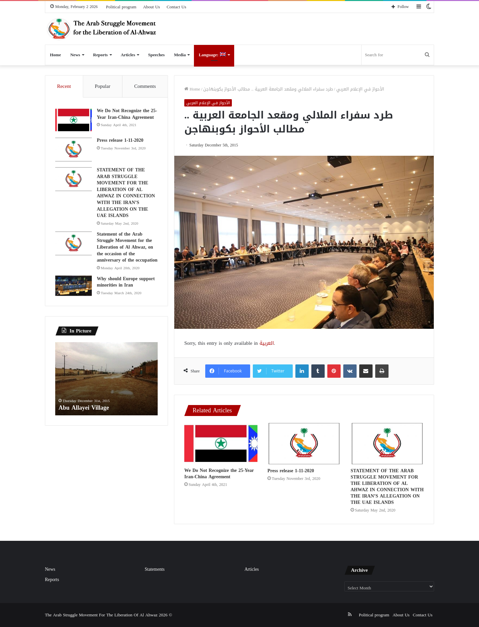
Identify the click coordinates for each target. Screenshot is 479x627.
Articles (128, 55)
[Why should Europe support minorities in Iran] (73, 286)
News (75, 55)
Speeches (156, 55)
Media (180, 55)
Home (55, 55)
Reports (100, 55)
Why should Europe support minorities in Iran (126, 282)
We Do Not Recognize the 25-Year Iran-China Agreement (219, 473)
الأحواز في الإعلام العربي (360, 89)
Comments (145, 86)
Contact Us (176, 7)
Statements (155, 569)
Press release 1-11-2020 (290, 470)
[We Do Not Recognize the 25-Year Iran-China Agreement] (220, 443)
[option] (106, 379)
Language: (212, 55)
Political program (121, 7)
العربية (266, 343)
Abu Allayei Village (84, 407)
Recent (64, 86)
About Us (151, 7)
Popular (102, 86)
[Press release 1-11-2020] (304, 443)
